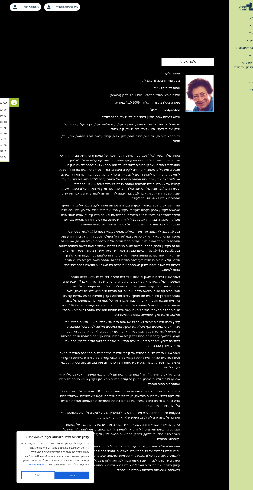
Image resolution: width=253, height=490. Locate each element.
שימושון (244, 40)
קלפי (248, 75)
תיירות (245, 33)
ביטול (61, 475)
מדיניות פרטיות (27, 466)
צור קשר (246, 90)
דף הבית (246, 18)
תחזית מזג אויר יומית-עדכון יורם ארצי (238, 65)
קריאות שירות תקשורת (59, 7)
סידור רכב (245, 82)
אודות (245, 25)
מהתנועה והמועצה (238, 48)
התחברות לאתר (23, 7)
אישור (28, 475)
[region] (45, 458)
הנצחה (245, 55)
